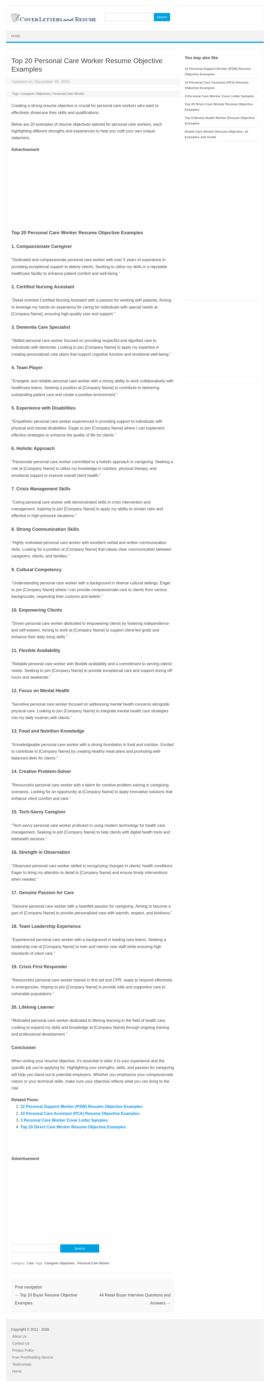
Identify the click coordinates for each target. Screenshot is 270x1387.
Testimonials (21, 1364)
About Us (19, 1336)
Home (15, 36)
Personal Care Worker (68, 94)
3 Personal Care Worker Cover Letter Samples (64, 1120)
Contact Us (20, 1343)
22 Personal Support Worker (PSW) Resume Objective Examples (81, 1106)
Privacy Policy (23, 1350)
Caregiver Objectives (35, 94)
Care (30, 1263)
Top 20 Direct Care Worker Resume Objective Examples (73, 1127)
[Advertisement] (92, 188)
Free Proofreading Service (32, 1357)
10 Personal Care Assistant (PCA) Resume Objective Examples (80, 1113)
